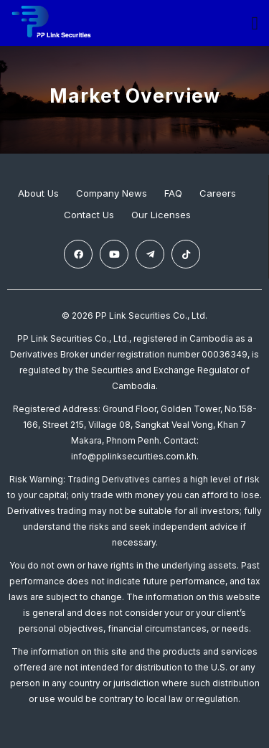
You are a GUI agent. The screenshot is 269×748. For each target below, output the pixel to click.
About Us (38, 193)
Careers (217, 193)
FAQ (173, 193)
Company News (111, 193)
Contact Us (89, 214)
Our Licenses (161, 214)
